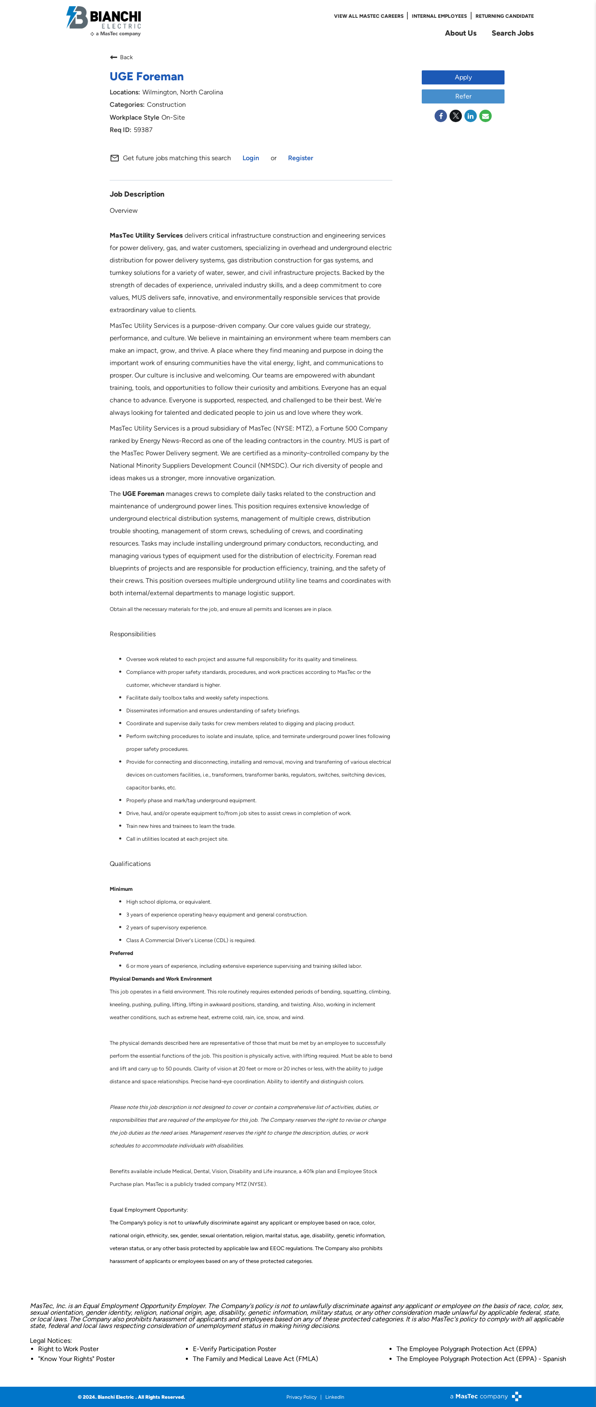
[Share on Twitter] (455, 115)
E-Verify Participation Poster (234, 1348)
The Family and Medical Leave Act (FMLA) (255, 1358)
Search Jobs (513, 33)
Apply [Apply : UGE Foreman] (463, 77)
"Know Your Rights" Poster (76, 1358)
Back (121, 56)
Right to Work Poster (68, 1348)
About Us (461, 33)
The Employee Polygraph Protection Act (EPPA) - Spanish (481, 1358)
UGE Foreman (147, 75)
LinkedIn (334, 1397)
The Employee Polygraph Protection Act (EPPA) (467, 1348)
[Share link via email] (485, 115)
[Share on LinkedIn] (470, 115)
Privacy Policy (301, 1397)
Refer (463, 96)
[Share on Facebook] (440, 115)
